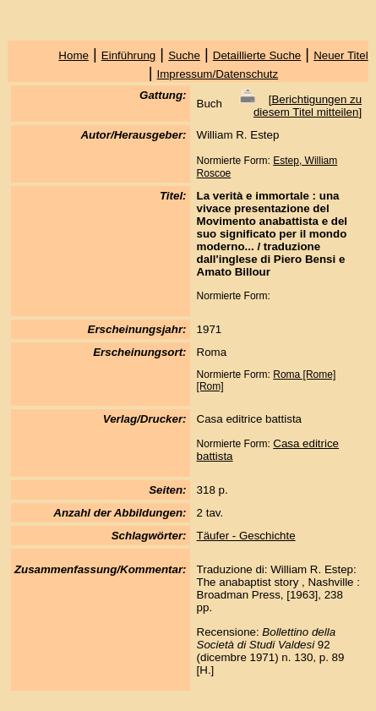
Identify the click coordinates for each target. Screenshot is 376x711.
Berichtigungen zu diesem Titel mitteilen (307, 105)
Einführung (128, 55)
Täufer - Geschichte (246, 535)
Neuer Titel (340, 55)
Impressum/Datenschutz (218, 74)
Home (73, 55)
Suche (184, 55)
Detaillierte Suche (257, 55)
